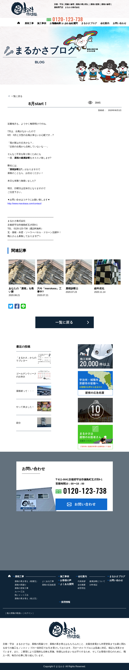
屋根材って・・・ (25, 391)
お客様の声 (55, 23)
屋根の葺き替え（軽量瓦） (26, 581)
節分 (18, 423)
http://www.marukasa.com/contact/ (25, 203)
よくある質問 (71, 23)
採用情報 (64, 602)
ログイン (28, 613)
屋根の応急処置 (49, 585)
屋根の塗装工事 (21, 588)
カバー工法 (19, 591)
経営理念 (82, 588)
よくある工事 (48, 581)
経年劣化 (99, 288)
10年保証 (93, 585)
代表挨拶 (82, 581)
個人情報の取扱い (14, 613)
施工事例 (41, 23)
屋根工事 (29, 23)
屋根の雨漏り (20, 585)
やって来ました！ (25, 407)
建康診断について (97, 581)
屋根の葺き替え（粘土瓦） (26, 598)
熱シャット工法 (21, 595)
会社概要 (82, 585)
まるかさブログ (89, 23)
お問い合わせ (119, 23)
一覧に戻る (16, 96)
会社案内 (104, 23)
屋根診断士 (72, 288)
